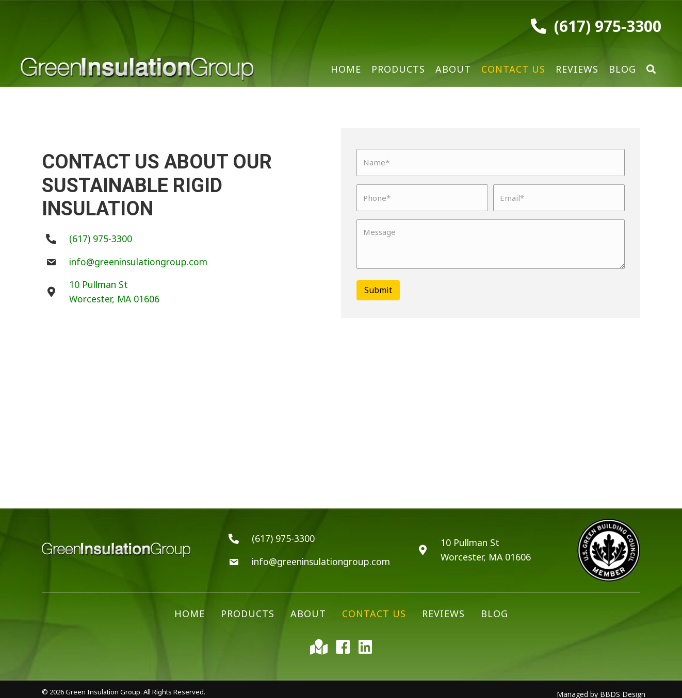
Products (247, 608)
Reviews (443, 608)
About (308, 608)
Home (189, 608)
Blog (494, 608)
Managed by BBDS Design (601, 689)
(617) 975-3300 (607, 26)
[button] (651, 69)
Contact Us (374, 608)
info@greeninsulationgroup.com (140, 258)
